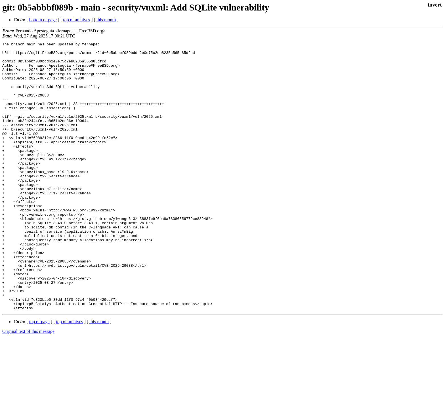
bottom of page (43, 19)
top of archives (76, 19)
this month (106, 19)
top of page (39, 375)
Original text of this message (28, 385)
